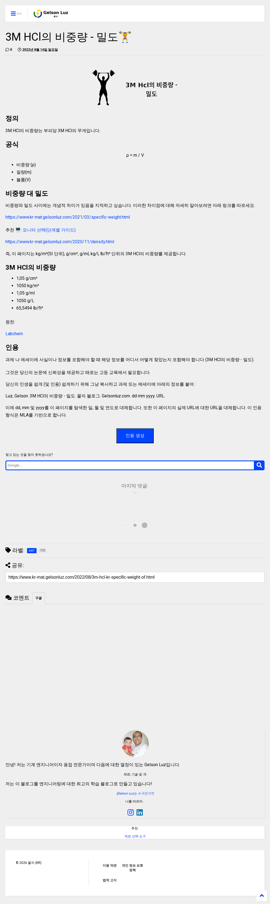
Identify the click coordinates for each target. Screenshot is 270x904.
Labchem (14, 333)
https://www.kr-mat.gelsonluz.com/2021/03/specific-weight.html (67, 217)
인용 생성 (135, 435)
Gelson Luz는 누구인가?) (136, 793)
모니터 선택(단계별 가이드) (49, 230)
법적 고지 (110, 880)
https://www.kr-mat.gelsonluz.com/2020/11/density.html (59, 241)
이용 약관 (110, 865)
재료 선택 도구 (135, 836)
